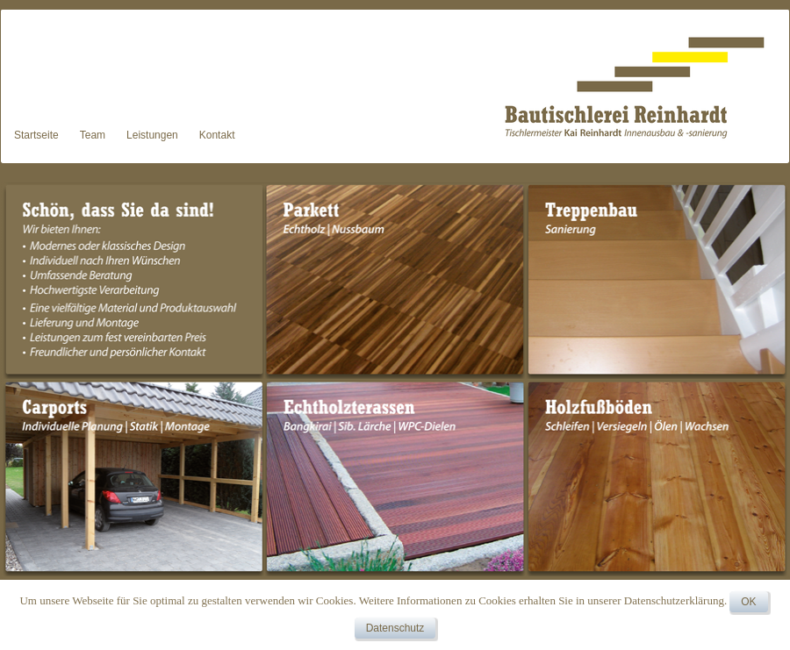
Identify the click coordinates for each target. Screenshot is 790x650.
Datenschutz (395, 628)
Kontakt (217, 135)
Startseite (36, 135)
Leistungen (152, 135)
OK (748, 602)
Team (92, 135)
